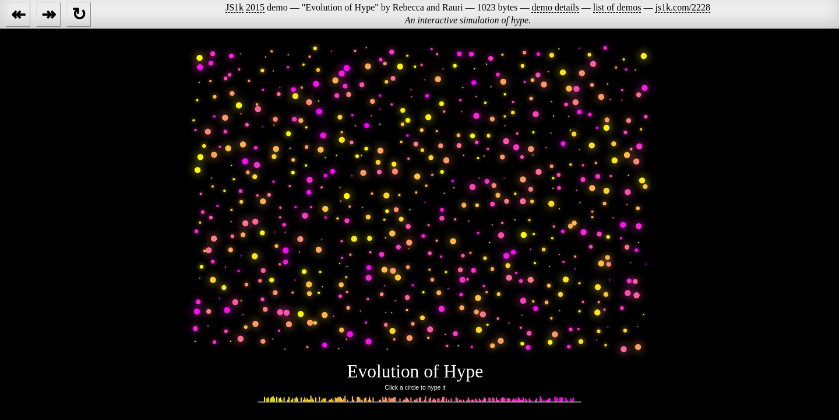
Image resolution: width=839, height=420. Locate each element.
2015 (255, 7)
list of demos (617, 7)
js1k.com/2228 (682, 7)
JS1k (234, 7)
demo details (555, 7)
